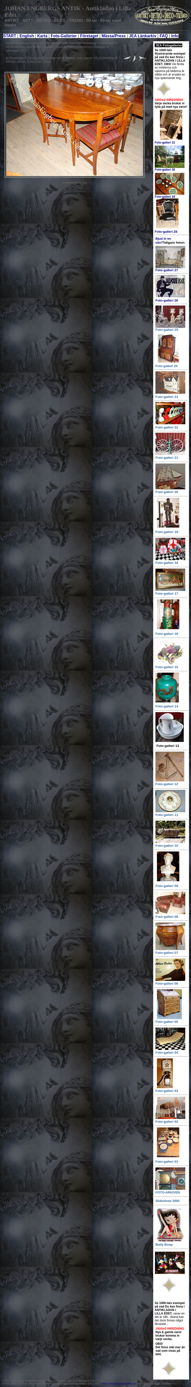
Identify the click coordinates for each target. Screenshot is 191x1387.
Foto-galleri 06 (166, 983)
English (27, 36)
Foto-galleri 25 (166, 330)
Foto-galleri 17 (166, 593)
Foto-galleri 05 (166, 1022)
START (9, 36)
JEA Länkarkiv (142, 36)
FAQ (164, 36)
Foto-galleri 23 (166, 397)
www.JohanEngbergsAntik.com (120, 1383)
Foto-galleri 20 (166, 492)
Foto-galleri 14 (166, 706)
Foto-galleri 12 (166, 784)
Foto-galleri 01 (166, 1161)
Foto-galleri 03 (166, 1091)
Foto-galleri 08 (166, 917)
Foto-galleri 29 (165, 196)
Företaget (89, 36)
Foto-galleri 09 (166, 886)
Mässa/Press (114, 36)
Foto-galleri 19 (166, 532)
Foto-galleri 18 (166, 563)
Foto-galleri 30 (165, 169)
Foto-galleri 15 (166, 667)
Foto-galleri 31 (165, 142)
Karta (42, 36)
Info (174, 36)
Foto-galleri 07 (166, 953)
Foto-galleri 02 (166, 1121)
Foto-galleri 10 (166, 846)
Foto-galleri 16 (166, 634)
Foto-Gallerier (64, 36)
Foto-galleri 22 (166, 427)
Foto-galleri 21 (166, 458)
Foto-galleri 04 (166, 1052)
